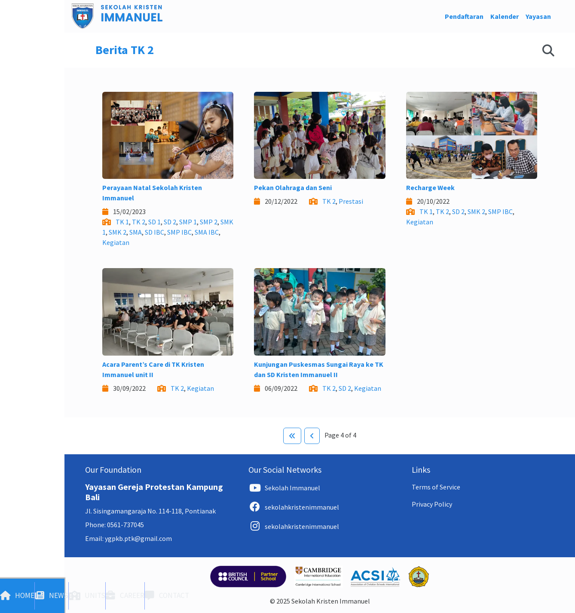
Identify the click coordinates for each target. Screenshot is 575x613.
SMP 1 (188, 221)
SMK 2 (117, 232)
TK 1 (122, 221)
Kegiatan (115, 242)
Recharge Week (430, 187)
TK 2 (138, 221)
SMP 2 (208, 221)
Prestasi (351, 201)
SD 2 (170, 221)
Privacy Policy (432, 504)
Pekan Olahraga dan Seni (293, 187)
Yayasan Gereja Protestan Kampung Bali (154, 491)
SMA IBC (207, 232)
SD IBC (154, 232)
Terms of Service (436, 487)
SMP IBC (179, 232)
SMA (135, 232)
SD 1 (154, 221)
